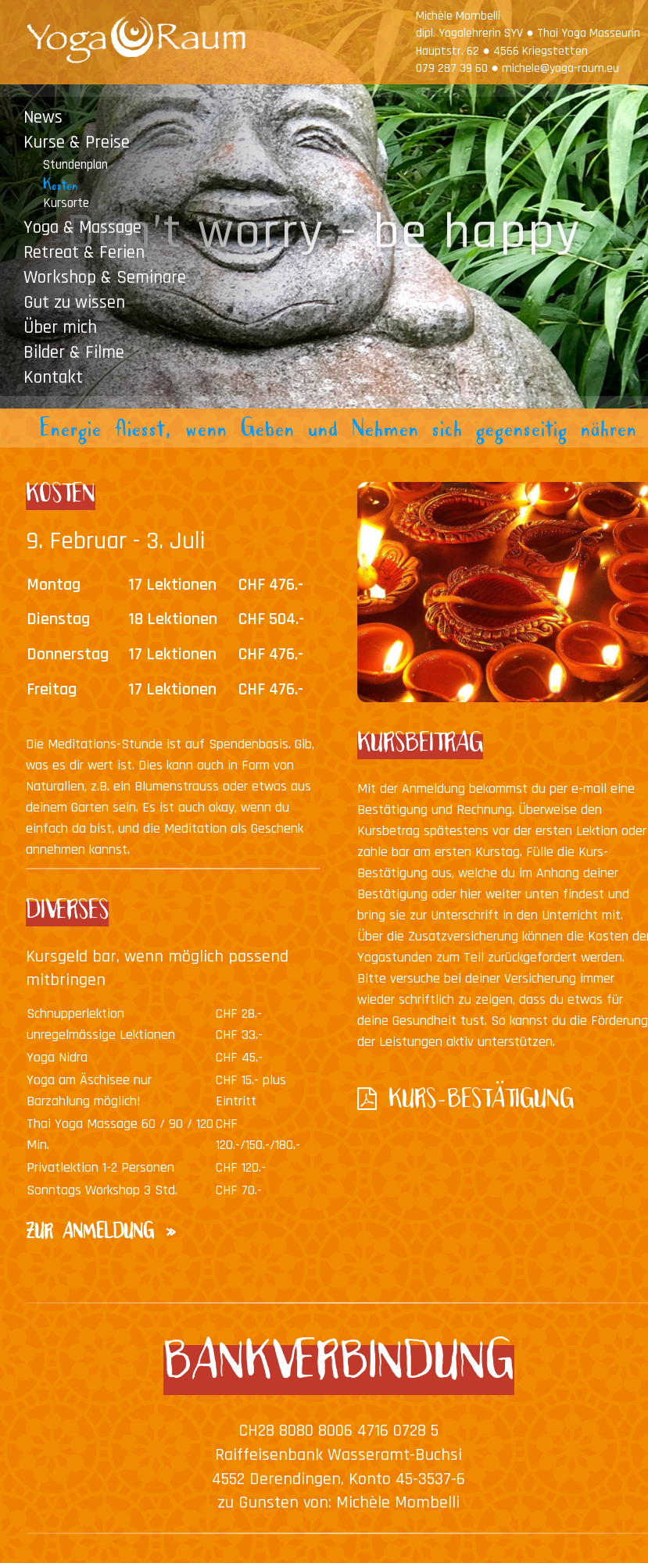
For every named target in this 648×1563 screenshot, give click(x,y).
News (43, 116)
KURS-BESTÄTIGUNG (481, 1102)
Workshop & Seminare (104, 277)
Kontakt (53, 377)
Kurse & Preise (76, 141)
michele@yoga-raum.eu (560, 68)
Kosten (60, 187)
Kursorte (66, 203)
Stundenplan (75, 164)
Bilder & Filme (73, 352)
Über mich (60, 327)
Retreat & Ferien (84, 252)
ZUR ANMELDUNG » (102, 1235)
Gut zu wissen (74, 302)
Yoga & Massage (82, 227)
